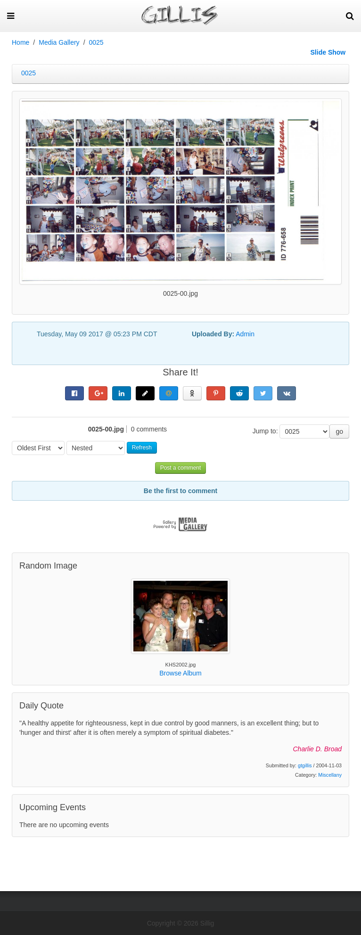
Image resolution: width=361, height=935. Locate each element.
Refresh (142, 447)
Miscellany (330, 775)
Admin (245, 334)
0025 (96, 42)
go (339, 431)
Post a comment (180, 467)
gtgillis (305, 765)
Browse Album (180, 673)
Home (20, 42)
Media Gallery (59, 42)
